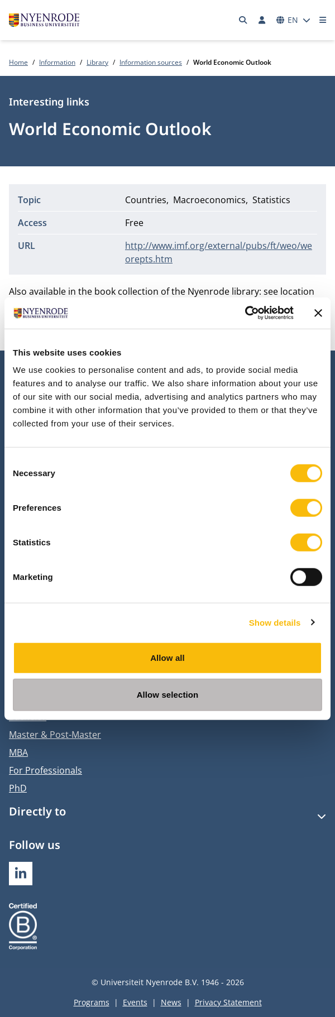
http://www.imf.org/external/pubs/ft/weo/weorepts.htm (218, 252)
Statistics (271, 200)
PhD (18, 788)
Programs (91, 1002)
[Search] (243, 20)
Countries (145, 200)
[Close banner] (318, 313)
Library (97, 62)
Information (57, 62)
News (171, 1002)
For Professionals (45, 770)
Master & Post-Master (55, 734)
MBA (18, 752)
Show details (275, 622)
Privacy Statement (228, 1002)
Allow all (167, 658)
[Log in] (262, 20)
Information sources (150, 62)
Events (135, 1002)
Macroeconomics (209, 200)
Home (18, 62)
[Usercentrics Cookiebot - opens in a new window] (245, 313)
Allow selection (168, 694)
